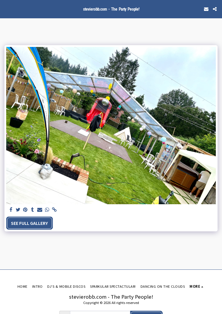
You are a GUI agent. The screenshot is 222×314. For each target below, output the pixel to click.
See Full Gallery (29, 223)
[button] (6, 8)
